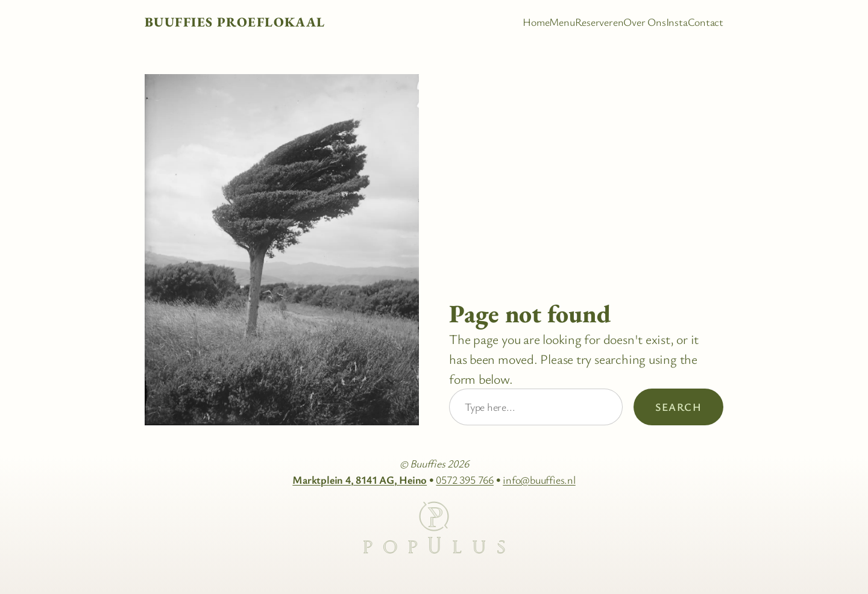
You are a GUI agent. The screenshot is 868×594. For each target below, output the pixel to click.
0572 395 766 (464, 479)
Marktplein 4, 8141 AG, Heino (359, 479)
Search (678, 406)
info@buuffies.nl (539, 479)
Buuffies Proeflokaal (235, 22)
